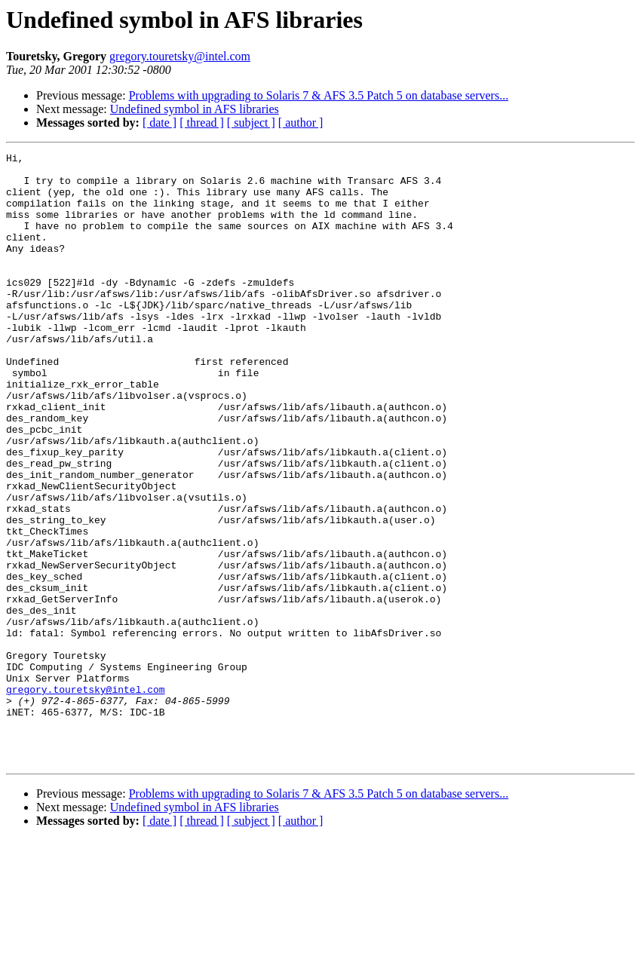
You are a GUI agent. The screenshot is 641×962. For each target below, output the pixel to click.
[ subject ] (251, 122)
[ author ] (301, 122)
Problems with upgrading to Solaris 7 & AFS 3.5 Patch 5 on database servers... (319, 95)
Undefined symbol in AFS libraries (194, 109)
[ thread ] (201, 122)
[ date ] (159, 122)
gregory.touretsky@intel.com (179, 56)
